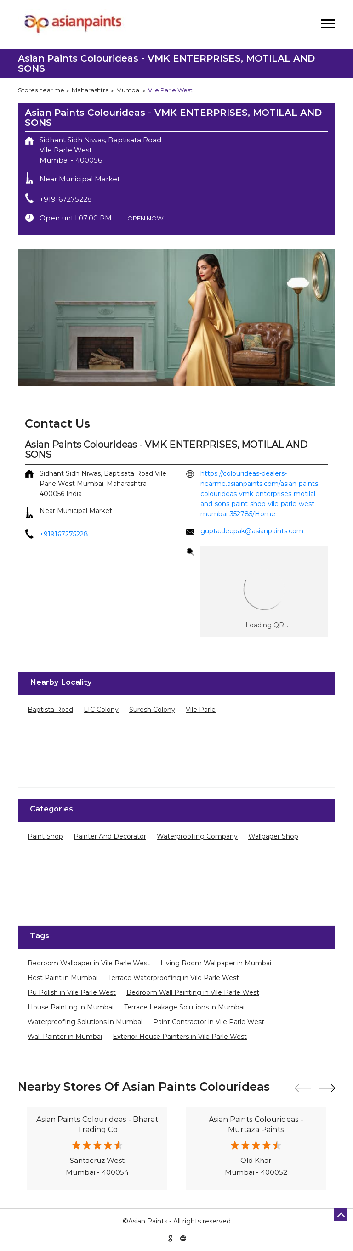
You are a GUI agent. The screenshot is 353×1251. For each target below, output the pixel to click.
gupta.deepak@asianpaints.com (251, 531)
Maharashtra (90, 90)
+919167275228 (66, 199)
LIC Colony (101, 709)
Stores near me (41, 90)
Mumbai (128, 90)
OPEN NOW (145, 218)
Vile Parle (201, 709)
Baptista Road (50, 709)
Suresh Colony (152, 709)
